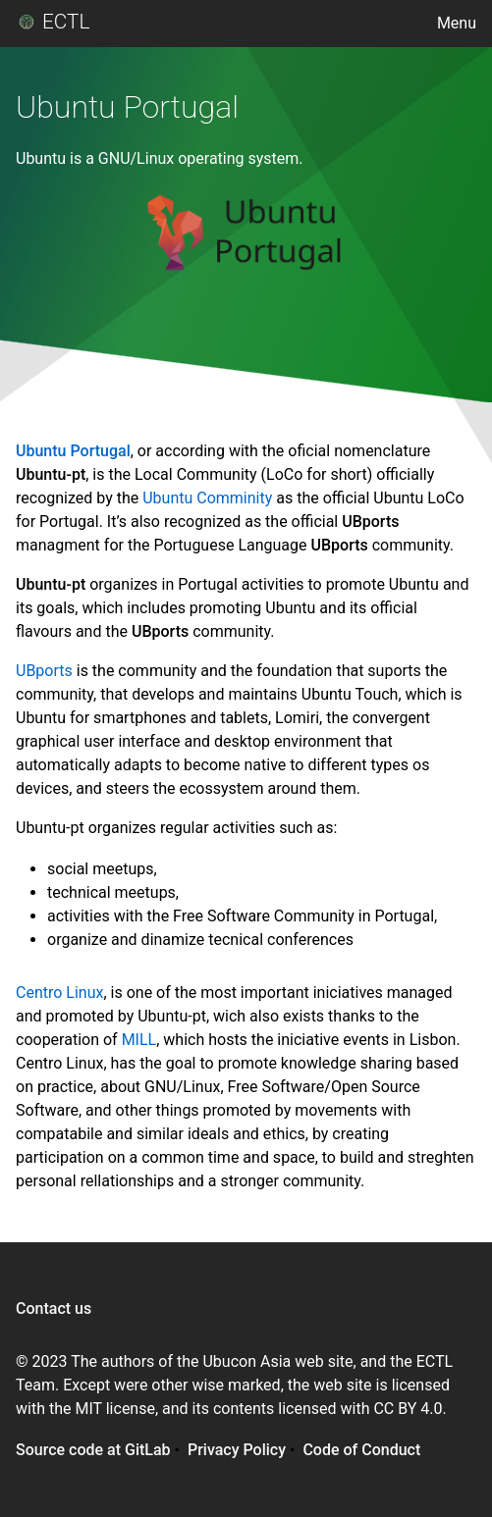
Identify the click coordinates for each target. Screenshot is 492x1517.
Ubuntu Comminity (207, 498)
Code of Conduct (361, 1449)
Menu (456, 23)
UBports (44, 670)
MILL (139, 1039)
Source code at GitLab (93, 1449)
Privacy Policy (237, 1449)
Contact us (53, 1308)
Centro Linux (59, 992)
